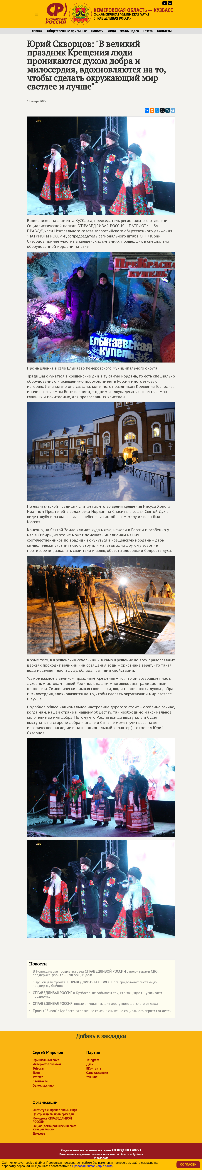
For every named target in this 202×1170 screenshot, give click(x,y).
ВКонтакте (40, 1081)
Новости (97, 31)
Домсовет (40, 1133)
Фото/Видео (129, 31)
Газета (148, 31)
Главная (37, 31)
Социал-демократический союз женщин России (54, 1127)
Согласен (188, 1164)
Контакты (164, 31)
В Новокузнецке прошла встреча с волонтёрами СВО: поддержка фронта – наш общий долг (94, 973)
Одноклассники (43, 1085)
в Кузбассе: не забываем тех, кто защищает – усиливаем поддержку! (95, 995)
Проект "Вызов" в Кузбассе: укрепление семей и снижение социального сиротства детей (100, 1011)
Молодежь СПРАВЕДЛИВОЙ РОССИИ (52, 1120)
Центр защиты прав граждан (53, 1114)
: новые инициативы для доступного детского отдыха (93, 1004)
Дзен (36, 1072)
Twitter (38, 1077)
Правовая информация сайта (92, 1166)
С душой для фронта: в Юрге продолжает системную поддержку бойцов (93, 984)
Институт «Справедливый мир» (55, 1110)
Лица (112, 31)
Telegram (39, 1068)
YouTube (91, 1077)
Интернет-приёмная (47, 1064)
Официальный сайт (46, 1060)
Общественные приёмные (67, 31)
